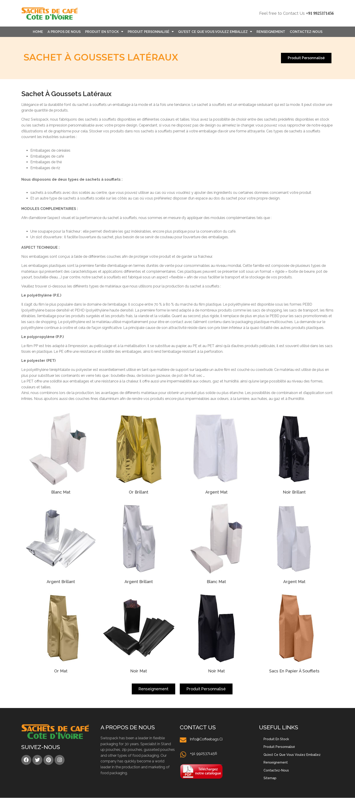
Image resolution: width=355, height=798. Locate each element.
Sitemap (270, 778)
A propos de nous (64, 32)
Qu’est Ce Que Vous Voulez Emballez (215, 32)
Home (38, 32)
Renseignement (271, 32)
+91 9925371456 (320, 13)
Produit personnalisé (151, 32)
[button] (306, 58)
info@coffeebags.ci (206, 739)
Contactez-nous (306, 32)
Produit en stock (104, 32)
